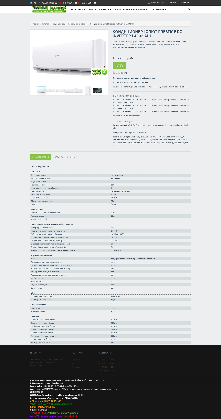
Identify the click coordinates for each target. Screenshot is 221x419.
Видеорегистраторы (100, 9)
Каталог (45, 24)
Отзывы (72, 157)
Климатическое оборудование (131, 9)
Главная (35, 24)
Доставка (58, 157)
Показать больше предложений (127, 115)
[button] (105, 32)
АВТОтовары (78, 9)
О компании (184, 2)
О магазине (76, 367)
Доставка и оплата (156, 2)
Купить (119, 65)
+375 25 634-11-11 (107, 367)
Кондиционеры (58, 24)
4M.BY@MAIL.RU (106, 370)
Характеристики (40, 157)
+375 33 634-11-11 (107, 363)
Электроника (158, 9)
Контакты (171, 2)
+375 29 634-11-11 (107, 359)
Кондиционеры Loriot (77, 24)
